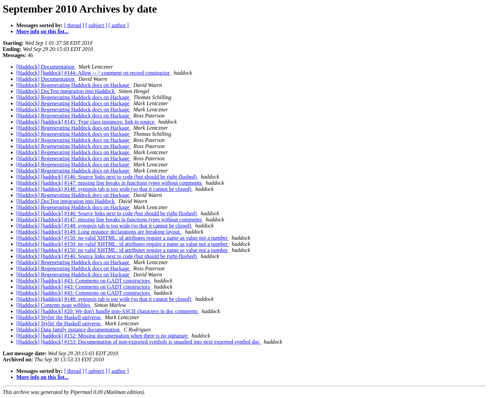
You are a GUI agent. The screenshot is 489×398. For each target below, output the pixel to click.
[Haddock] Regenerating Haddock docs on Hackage (73, 85)
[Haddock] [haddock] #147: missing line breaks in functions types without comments (109, 183)
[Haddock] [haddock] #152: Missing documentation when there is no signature (102, 336)
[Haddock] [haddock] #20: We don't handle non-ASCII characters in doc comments (107, 311)
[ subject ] (96, 25)
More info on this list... (42, 31)
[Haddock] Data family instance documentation (68, 329)
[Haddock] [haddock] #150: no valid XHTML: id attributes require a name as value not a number (122, 238)
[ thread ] (74, 25)
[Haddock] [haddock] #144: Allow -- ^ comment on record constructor (93, 73)
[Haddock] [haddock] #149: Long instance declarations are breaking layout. (99, 232)
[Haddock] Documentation (46, 67)
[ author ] (119, 25)
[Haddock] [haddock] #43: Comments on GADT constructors (83, 281)
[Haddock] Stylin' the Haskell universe (59, 317)
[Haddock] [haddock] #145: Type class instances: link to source (86, 122)
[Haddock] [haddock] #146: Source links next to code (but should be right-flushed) (107, 177)
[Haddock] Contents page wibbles (53, 305)
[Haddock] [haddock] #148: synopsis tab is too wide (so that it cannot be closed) (104, 189)
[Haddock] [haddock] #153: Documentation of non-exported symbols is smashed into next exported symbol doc (138, 342)
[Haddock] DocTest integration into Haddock (66, 91)
